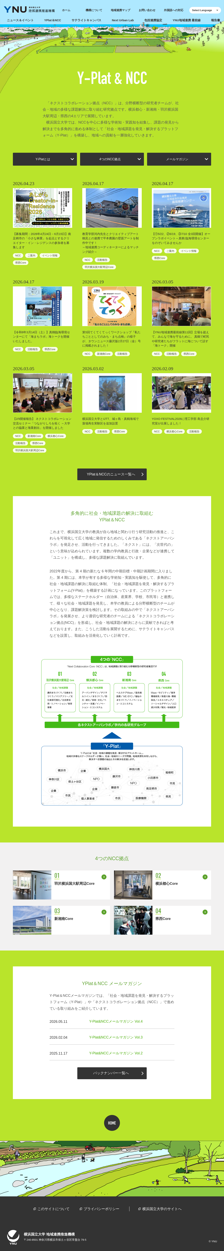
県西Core (20, 262)
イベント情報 (49, 255)
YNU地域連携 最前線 (187, 20)
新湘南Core (103, 353)
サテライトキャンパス (86, 20)
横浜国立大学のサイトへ (162, 1209)
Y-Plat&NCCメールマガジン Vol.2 (116, 1053)
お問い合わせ (147, 10)
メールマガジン (177, 159)
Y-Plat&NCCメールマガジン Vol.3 (116, 1037)
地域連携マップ (120, 10)
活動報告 (102, 259)
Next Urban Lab (123, 20)
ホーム (66, 10)
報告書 (215, 20)
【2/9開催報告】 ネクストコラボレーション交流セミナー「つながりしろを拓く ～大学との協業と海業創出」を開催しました (42, 423)
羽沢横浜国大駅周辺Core (99, 267)
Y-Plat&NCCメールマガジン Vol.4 (116, 1021)
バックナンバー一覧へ (111, 1073)
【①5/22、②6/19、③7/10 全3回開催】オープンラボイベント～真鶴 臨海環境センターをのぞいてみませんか (181, 238)
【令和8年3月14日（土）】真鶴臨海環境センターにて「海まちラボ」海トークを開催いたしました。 (41, 336)
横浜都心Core (55, 436)
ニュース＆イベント (20, 20)
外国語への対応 (173, 10)
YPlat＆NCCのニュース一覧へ (111, 474)
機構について (94, 10)
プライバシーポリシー (101, 1209)
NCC (18, 255)
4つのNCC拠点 (110, 159)
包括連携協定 (153, 20)
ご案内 (31, 255)
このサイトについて (53, 1209)
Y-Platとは (42, 159)
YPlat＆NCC (52, 20)
